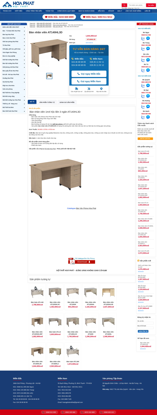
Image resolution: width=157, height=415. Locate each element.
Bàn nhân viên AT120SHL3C (55, 303)
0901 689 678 (146, 82)
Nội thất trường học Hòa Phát (12, 100)
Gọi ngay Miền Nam (89, 81)
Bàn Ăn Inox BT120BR (145, 306)
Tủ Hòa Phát (6, 45)
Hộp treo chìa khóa (8, 85)
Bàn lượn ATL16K (73, 361)
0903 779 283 (146, 93)
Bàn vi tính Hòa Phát (9, 38)
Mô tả (32, 102)
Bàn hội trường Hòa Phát (10, 63)
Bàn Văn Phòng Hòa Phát (86, 208)
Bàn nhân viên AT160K (90, 333)
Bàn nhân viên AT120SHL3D (108, 303)
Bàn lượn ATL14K (37, 302)
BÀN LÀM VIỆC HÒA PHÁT (11, 27)
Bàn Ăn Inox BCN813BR (142, 286)
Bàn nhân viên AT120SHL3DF (37, 333)
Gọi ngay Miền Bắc (89, 74)
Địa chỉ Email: (141, 326)
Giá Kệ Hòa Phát (8, 82)
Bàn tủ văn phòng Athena (60, 25)
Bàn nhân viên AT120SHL (90, 303)
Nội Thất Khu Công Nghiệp (11, 92)
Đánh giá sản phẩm (67, 102)
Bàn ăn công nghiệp (9, 56)
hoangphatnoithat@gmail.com (72, 402)
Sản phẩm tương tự (47, 102)
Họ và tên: (140, 321)
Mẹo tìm (137, 8)
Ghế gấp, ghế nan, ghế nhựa (11, 49)
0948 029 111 (146, 67)
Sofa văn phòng (7, 89)
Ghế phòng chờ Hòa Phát (10, 67)
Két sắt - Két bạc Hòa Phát (11, 74)
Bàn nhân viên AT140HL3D (37, 363)
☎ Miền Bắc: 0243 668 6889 (59, 17)
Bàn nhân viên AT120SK (73, 303)
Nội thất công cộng (8, 96)
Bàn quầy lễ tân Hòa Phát (10, 71)
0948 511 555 (146, 35)
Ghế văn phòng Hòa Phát (10, 41)
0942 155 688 (146, 45)
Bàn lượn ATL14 (55, 332)
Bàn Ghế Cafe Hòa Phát (10, 111)
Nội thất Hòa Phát (50, 149)
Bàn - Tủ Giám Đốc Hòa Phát (11, 31)
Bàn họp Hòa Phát (8, 34)
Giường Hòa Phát (8, 78)
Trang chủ (32, 23)
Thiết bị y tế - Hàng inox (10, 103)
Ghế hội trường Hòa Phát (10, 59)
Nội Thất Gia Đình (8, 107)
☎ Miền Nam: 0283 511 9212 (97, 17)
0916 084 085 (146, 114)
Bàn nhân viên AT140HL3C (73, 333)
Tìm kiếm (151, 5)
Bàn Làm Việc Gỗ (57, 26)
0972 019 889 (146, 56)
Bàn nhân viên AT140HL (108, 333)
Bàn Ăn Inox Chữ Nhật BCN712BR (145, 297)
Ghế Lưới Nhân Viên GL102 (144, 266)
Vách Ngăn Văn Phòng (10, 52)
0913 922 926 (146, 103)
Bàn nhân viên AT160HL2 (55, 363)
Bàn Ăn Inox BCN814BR (142, 276)
